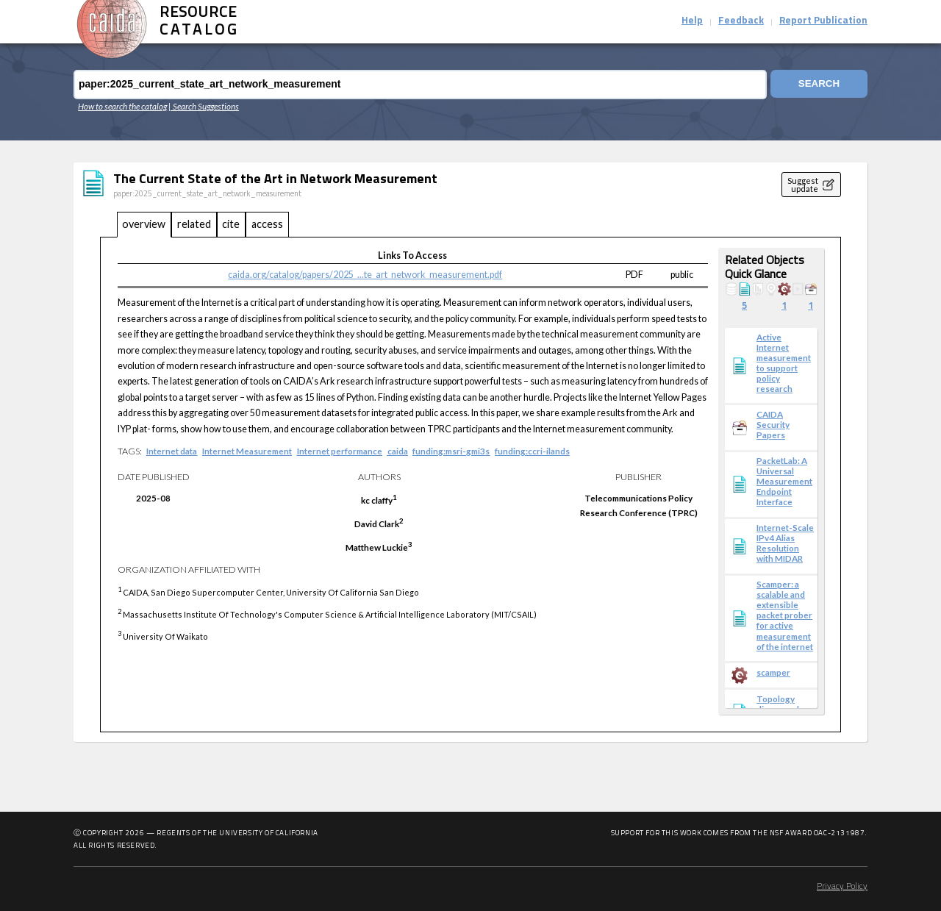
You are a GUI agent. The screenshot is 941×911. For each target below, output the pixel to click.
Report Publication (823, 21)
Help (692, 21)
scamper (773, 672)
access (267, 224)
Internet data (171, 451)
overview (143, 224)
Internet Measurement (247, 451)
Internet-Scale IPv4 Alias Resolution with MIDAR (785, 542)
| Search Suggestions (203, 106)
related (194, 224)
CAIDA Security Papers (773, 424)
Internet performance (339, 451)
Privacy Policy (842, 886)
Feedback (741, 21)
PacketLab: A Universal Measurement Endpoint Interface (784, 481)
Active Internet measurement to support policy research (783, 362)
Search (817, 84)
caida (397, 451)
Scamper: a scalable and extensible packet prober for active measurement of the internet (784, 615)
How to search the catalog (122, 106)
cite (231, 224)
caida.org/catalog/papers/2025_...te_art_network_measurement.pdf (365, 274)
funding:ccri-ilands (532, 451)
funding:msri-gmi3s (451, 451)
